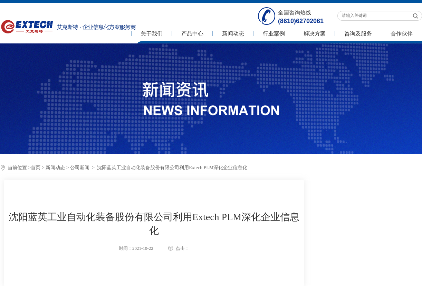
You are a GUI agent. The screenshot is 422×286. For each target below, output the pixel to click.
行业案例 (274, 34)
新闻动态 (233, 34)
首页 (35, 167)
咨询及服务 (358, 34)
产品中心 (192, 34)
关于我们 (152, 34)
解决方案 (315, 34)
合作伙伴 (402, 34)
